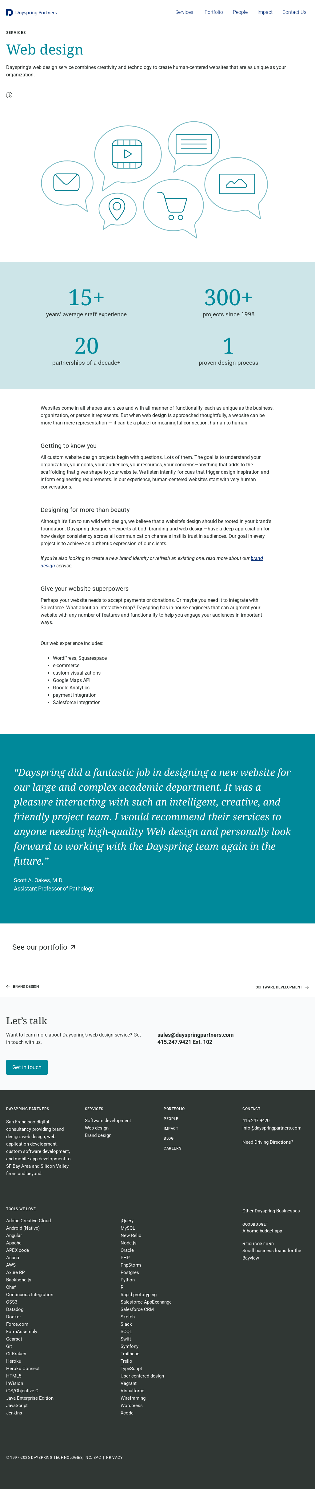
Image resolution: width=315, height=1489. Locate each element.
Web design (97, 1128)
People (171, 1119)
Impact (171, 1128)
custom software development (37, 1151)
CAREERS (172, 1148)
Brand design (98, 1135)
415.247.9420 (255, 1120)
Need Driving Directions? (267, 1142)
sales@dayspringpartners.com (196, 1035)
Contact (251, 1109)
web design (33, 1136)
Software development (108, 1120)
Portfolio (174, 1109)
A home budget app (262, 1231)
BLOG (168, 1138)
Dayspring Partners (27, 1109)
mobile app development (40, 1159)
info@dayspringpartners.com (271, 1128)
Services (94, 1109)
